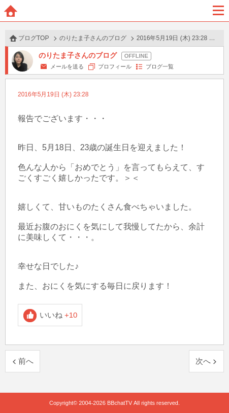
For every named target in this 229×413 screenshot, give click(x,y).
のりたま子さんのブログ (92, 38)
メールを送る (67, 66)
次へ (203, 361)
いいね (59, 315)
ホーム (10, 10)
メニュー (218, 10)
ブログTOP (33, 38)
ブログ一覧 (160, 66)
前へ (26, 361)
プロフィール (115, 66)
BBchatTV (114, 10)
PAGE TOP (211, 386)
